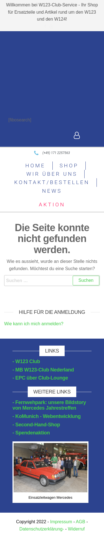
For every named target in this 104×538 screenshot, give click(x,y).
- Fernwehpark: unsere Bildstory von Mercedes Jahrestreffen (49, 405)
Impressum (61, 521)
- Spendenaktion (31, 433)
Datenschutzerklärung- (41, 529)
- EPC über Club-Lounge (40, 378)
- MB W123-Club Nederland (43, 370)
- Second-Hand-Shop (36, 424)
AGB (80, 521)
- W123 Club (26, 361)
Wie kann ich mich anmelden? (33, 323)
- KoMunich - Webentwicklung (46, 416)
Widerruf (76, 529)
